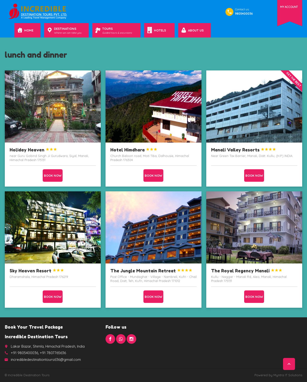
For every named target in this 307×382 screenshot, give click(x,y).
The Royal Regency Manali (246, 270)
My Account (289, 7)
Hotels (160, 30)
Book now (52, 175)
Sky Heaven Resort (37, 270)
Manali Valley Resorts (243, 149)
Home (28, 30)
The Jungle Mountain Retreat (151, 270)
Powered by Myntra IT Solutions (278, 375)
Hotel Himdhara (133, 149)
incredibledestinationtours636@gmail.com (46, 359)
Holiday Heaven (33, 149)
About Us (196, 30)
